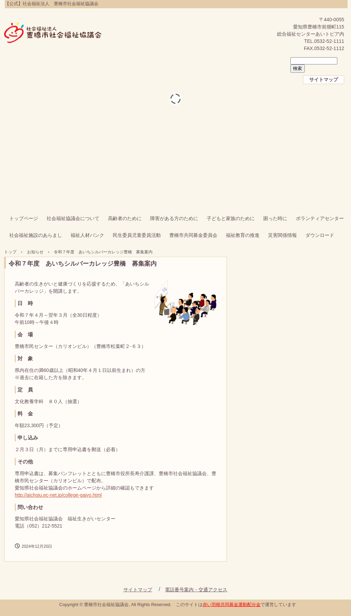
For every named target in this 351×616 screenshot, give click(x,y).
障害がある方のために (174, 218)
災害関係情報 (282, 235)
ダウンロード (319, 235)
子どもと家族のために (231, 218)
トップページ (23, 218)
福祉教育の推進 (242, 235)
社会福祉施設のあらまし (35, 235)
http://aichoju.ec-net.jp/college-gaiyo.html (58, 495)
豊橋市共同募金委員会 (193, 235)
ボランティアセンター (320, 218)
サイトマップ (323, 79)
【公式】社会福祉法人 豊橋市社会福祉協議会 (53, 33)
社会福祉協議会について (73, 218)
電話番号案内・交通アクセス (196, 589)
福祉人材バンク (87, 235)
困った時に (275, 218)
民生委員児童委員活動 (137, 235)
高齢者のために (125, 218)
